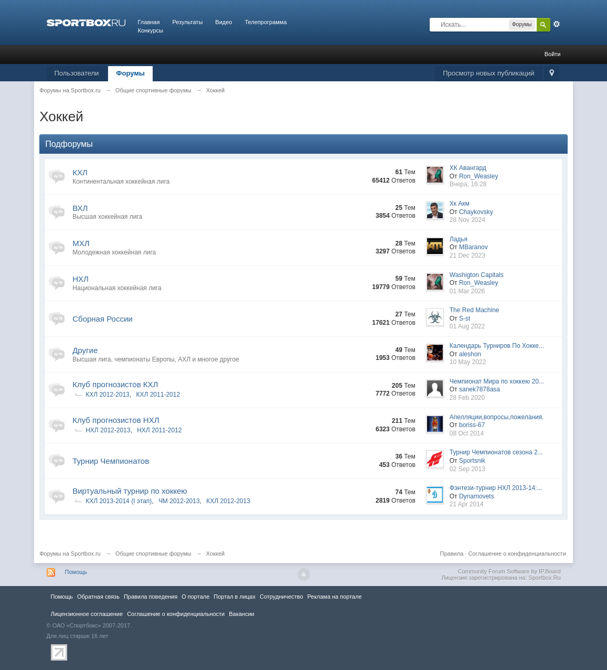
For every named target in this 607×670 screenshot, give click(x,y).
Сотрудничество (281, 596)
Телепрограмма (265, 22)
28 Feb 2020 (467, 397)
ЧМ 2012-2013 (179, 501)
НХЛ (80, 278)
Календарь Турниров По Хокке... (497, 345)
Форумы (130, 73)
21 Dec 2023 (467, 255)
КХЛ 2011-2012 (158, 394)
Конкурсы (150, 30)
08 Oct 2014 (467, 433)
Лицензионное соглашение (87, 614)
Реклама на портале (334, 596)
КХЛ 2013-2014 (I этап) (119, 501)
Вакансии (241, 614)
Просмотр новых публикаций (488, 73)
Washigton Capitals (477, 275)
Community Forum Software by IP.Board (508, 571)
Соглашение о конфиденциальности (517, 553)
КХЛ (80, 172)
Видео (223, 22)
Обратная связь (98, 596)
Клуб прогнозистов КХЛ (115, 384)
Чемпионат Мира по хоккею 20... (497, 381)
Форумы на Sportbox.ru (70, 553)
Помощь (76, 572)
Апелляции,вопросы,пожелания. (497, 417)
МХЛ (80, 243)
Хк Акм (460, 203)
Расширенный (556, 24)
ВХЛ (80, 208)
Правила (452, 553)
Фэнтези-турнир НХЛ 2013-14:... (496, 488)
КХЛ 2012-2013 (108, 394)
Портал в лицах (234, 596)
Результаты (187, 22)
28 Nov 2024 (467, 220)
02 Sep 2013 (467, 469)
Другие (85, 350)
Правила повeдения (150, 596)
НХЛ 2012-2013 (108, 430)
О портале (195, 596)
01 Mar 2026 (467, 291)
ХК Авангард (468, 168)
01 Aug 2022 (467, 326)
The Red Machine (474, 310)
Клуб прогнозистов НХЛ (115, 420)
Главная (149, 22)
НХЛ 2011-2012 (159, 430)
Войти (553, 54)
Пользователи (77, 73)
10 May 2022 (468, 362)
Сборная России (102, 318)
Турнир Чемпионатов (110, 460)
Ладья (458, 239)
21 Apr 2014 (467, 504)
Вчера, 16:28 (468, 184)
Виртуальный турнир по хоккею (129, 490)
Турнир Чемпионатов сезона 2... (496, 452)
